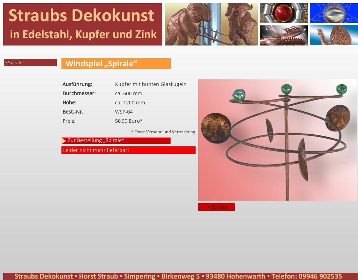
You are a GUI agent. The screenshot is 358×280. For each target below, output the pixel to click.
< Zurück (217, 206)
